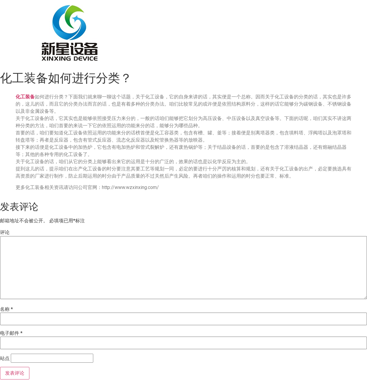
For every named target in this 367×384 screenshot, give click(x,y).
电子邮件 (11, 333)
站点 (5, 358)
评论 (5, 232)
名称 (6, 309)
